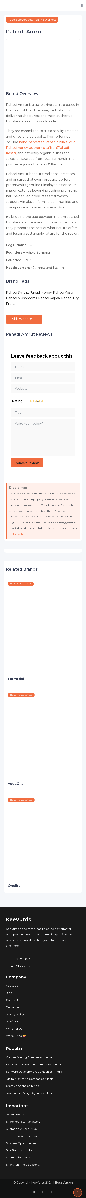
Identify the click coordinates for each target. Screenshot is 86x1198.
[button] (82, 5)
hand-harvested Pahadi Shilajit (43, 142)
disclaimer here (17, 533)
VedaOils (15, 784)
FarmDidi (16, 679)
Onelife (14, 886)
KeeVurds (18, 919)
